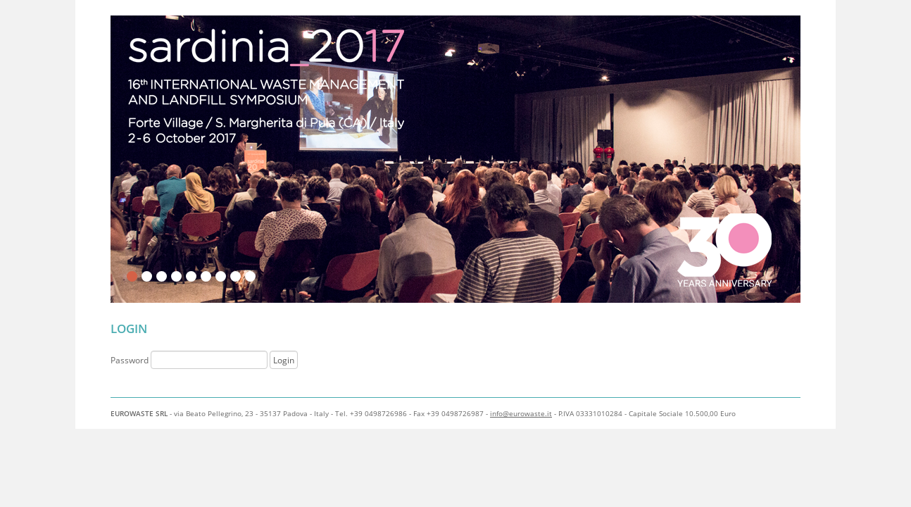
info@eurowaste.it (521, 413)
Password (190, 360)
